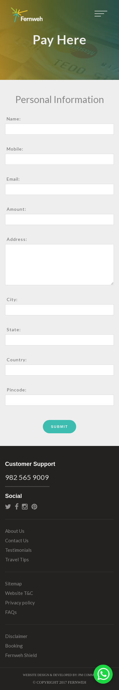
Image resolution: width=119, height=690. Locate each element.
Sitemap (13, 583)
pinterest (34, 506)
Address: (17, 239)
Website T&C (19, 593)
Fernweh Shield (21, 655)
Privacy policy (20, 602)
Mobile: (15, 149)
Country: (17, 359)
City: (12, 299)
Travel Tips (17, 559)
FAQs (11, 612)
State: (14, 329)
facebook (16, 506)
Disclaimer (16, 636)
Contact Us (17, 540)
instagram (25, 506)
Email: (13, 179)
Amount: (16, 209)
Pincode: (17, 389)
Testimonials (18, 550)
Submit (59, 427)
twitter (8, 506)
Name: (14, 118)
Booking (14, 645)
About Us (14, 531)
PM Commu (87, 675)
